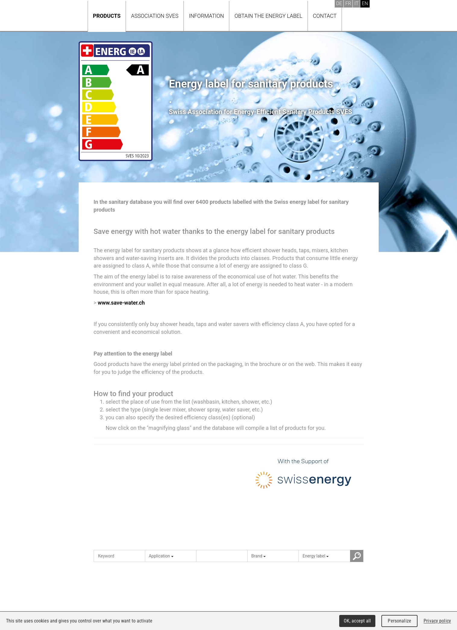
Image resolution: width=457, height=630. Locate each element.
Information (206, 16)
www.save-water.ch (121, 302)
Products (107, 16)
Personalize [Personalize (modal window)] (399, 621)
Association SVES (154, 16)
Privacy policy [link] (437, 621)
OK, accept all (357, 621)
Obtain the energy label (268, 16)
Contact (325, 16)
